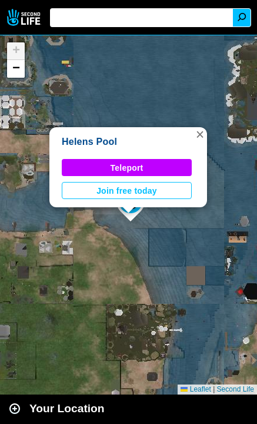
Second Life (25, 17)
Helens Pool (89, 142)
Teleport (127, 168)
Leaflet (196, 389)
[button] (200, 134)
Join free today (126, 191)
